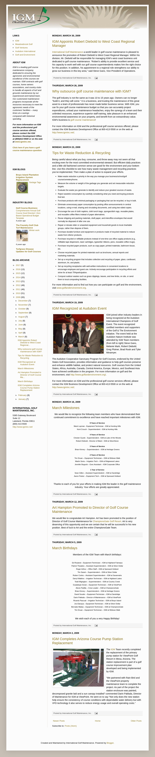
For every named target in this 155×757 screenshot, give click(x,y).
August (21, 317)
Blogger (110, 743)
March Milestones (65, 408)
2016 (18, 269)
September (23, 312)
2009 (18, 297)
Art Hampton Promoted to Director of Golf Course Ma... (29, 374)
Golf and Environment (25, 55)
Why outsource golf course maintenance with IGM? (91, 91)
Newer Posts (59, 721)
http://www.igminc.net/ (63, 132)
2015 (18, 273)
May (20, 329)
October (22, 309)
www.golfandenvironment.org (71, 288)
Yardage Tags (35, 182)
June (20, 324)
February (22, 395)
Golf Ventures (21, 47)
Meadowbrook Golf (23, 44)
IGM (113, 649)
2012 (18, 285)
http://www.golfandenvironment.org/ (88, 374)
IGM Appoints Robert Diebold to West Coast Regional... (29, 342)
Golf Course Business (26, 208)
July (20, 320)
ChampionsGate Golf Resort (107, 521)
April (20, 332)
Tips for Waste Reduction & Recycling (81, 153)
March (21, 336)
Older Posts (136, 721)
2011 (18, 289)
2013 (18, 281)
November (23, 305)
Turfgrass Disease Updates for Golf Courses (28, 250)
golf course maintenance (83, 120)
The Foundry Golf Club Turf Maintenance (27, 226)
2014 (18, 277)
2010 (18, 293)
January (22, 399)
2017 (18, 265)
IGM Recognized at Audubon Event (79, 308)
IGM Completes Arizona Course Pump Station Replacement (29, 387)
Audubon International (25, 51)
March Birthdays (64, 548)
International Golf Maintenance (67, 52)
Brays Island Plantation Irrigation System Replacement (27, 177)
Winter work (34, 230)
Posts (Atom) (71, 726)
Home (98, 721)
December (23, 300)
